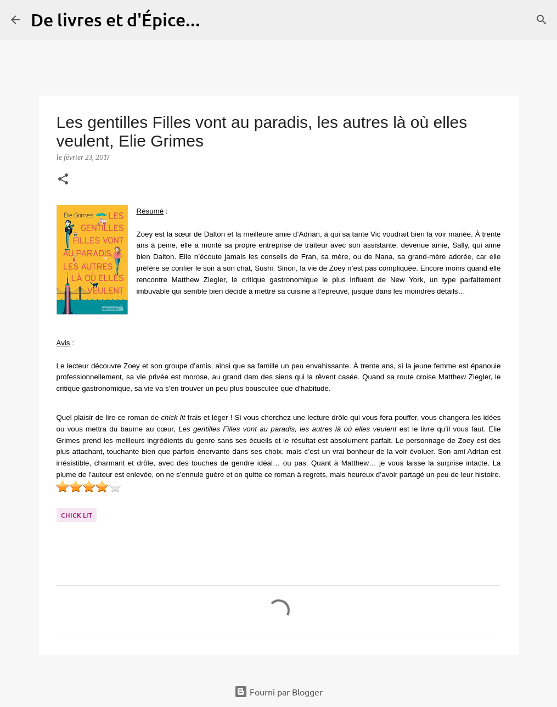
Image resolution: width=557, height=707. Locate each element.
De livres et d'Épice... (115, 19)
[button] (63, 179)
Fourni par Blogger (278, 691)
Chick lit (76, 515)
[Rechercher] (215, 20)
